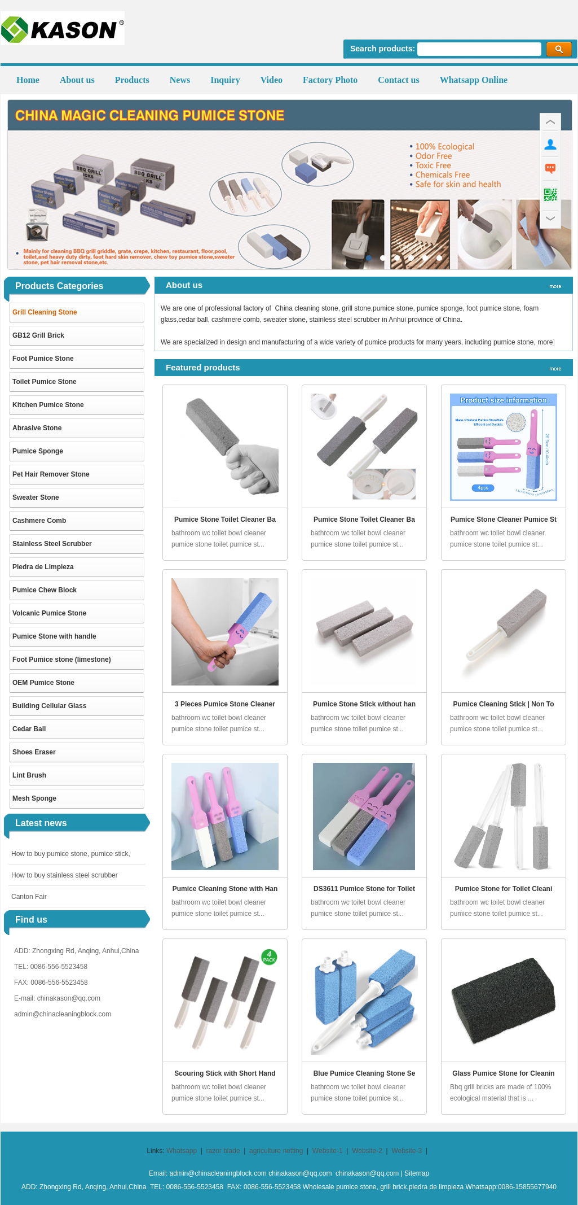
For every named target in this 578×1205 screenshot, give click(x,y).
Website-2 (367, 1151)
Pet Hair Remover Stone (51, 474)
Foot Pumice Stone (43, 359)
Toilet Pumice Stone (44, 382)
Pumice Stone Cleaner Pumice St (504, 519)
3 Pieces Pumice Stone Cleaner (225, 704)
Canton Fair (29, 897)
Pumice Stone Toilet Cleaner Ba (225, 519)
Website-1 (327, 1151)
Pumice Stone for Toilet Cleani (503, 889)
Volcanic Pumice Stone (49, 613)
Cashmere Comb (39, 521)
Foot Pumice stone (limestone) (61, 659)
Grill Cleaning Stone (44, 312)
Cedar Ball (29, 729)
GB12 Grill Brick (38, 335)
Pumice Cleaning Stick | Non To (503, 704)
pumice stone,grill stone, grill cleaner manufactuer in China (290, 184)
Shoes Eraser (34, 752)
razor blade (223, 1151)
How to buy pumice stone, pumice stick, (70, 854)
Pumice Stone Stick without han (364, 704)
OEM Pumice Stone (43, 683)
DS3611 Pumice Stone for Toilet (364, 889)
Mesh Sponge (34, 798)
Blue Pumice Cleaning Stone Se (365, 1073)
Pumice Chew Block (44, 590)
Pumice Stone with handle (54, 636)
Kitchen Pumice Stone (48, 405)
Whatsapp (181, 1151)
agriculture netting (276, 1151)
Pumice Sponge (37, 451)
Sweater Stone (35, 497)
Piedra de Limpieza (43, 567)
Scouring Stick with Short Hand (224, 1073)
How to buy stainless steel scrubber (64, 875)
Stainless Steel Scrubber (52, 544)
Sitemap (416, 1173)
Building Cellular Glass (49, 706)
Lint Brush (29, 775)
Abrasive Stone (36, 428)
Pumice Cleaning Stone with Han (225, 889)
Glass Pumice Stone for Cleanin (503, 1073)
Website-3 (406, 1151)
